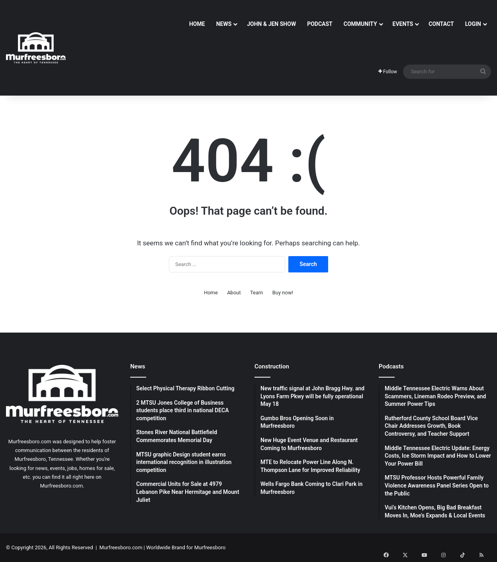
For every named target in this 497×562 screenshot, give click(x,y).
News (224, 24)
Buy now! (282, 293)
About (234, 293)
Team (256, 293)
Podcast (320, 24)
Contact (441, 24)
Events (403, 24)
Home (197, 24)
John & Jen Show (271, 24)
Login (473, 24)
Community (360, 24)
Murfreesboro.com (121, 547)
